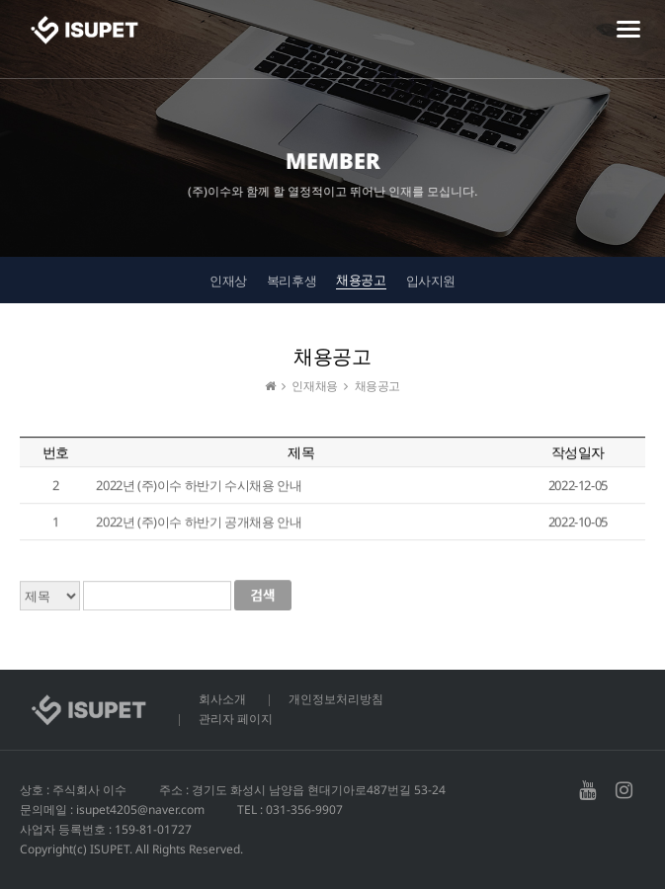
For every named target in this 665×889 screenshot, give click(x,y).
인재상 (228, 280)
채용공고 (360, 279)
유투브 (587, 790)
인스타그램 (624, 790)
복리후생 (291, 280)
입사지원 (431, 280)
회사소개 (222, 698)
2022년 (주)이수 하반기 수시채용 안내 (198, 486)
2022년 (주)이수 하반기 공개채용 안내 (198, 522)
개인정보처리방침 (336, 698)
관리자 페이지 (236, 718)
